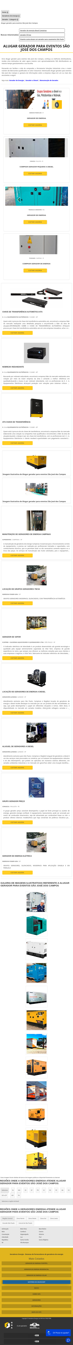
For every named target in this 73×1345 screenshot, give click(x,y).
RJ (13, 1190)
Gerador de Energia (16, 80)
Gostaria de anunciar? (36, 1282)
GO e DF (4, 1195)
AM (12, 1195)
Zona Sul (43, 1218)
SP (31, 1190)
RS (50, 1190)
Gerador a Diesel (32, 80)
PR (38, 1190)
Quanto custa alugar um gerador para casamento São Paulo (42, 39)
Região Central (7, 1218)
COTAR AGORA (35, 125)
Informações (36, 1306)
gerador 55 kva (25, 35)
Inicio (36, 1288)
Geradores (36, 1300)
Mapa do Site (36, 1312)
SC (44, 1190)
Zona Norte (20, 1218)
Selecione (5, 1190)
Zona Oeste (32, 1218)
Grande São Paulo (9, 1223)
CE (69, 1190)
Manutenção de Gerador (49, 80)
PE (56, 1190)
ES (25, 1190)
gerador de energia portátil (36, 1263)
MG (19, 1190)
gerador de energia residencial (36, 1269)
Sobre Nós (36, 1294)
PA (19, 1195)
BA (62, 1190)
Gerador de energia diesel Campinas (33, 30)
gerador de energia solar (36, 1275)
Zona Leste (54, 1218)
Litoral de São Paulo (25, 1223)
